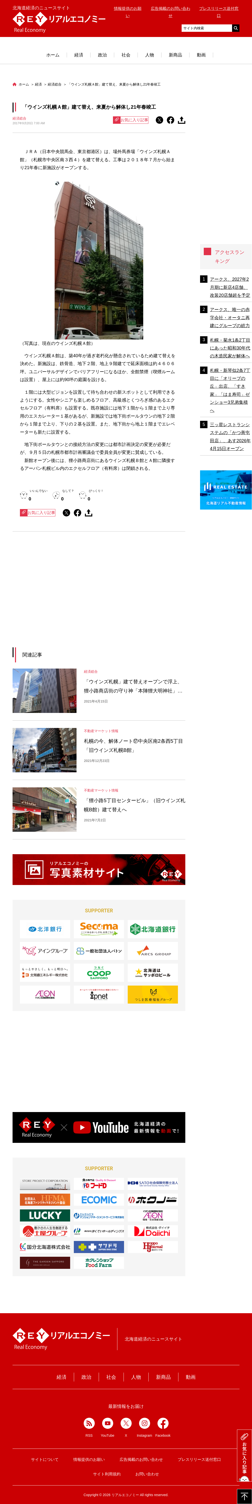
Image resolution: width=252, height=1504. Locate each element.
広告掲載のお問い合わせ (141, 1459)
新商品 (175, 55)
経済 (78, 55)
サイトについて (45, 1459)
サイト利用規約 (107, 1474)
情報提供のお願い (89, 1459)
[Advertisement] (54, 595)
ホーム (53, 55)
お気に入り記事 (130, 120)
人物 (149, 55)
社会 (126, 55)
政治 (102, 55)
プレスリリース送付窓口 (199, 1459)
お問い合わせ (147, 1474)
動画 (201, 55)
